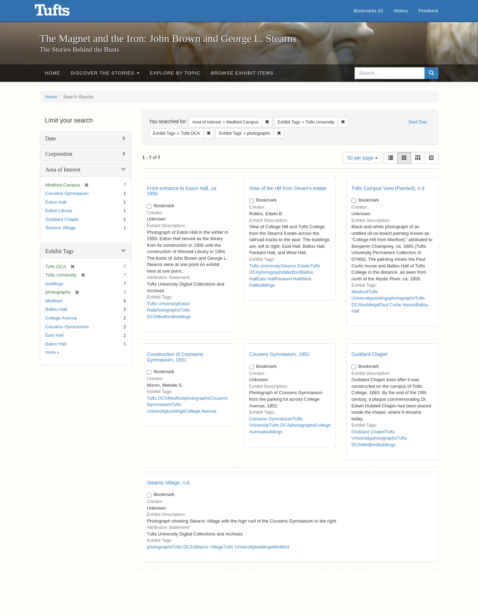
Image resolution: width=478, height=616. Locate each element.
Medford (53, 300)
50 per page (362, 158)
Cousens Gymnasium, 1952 (279, 354)
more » (52, 352)
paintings (380, 298)
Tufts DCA (157, 398)
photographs (167, 310)
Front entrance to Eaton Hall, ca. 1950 (182, 191)
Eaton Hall (55, 202)
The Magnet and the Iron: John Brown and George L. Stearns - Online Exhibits (61, 12)
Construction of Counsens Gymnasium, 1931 (175, 356)
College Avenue (61, 318)
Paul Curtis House (397, 304)
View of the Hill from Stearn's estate (288, 188)
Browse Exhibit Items (242, 73)
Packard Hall (288, 278)
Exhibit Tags (59, 251)
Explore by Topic (175, 73)
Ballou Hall (56, 309)
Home (52, 73)
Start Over (418, 122)
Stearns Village (60, 227)
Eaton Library (58, 210)
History (401, 10)
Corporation (58, 154)
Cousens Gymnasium (67, 193)
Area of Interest (62, 170)
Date (50, 138)
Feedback (428, 10)
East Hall (54, 335)
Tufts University (162, 303)
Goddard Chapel (62, 219)
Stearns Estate (295, 265)
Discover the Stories (105, 73)
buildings (54, 283)
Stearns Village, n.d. (169, 482)
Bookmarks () (368, 10)
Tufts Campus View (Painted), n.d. (388, 188)
